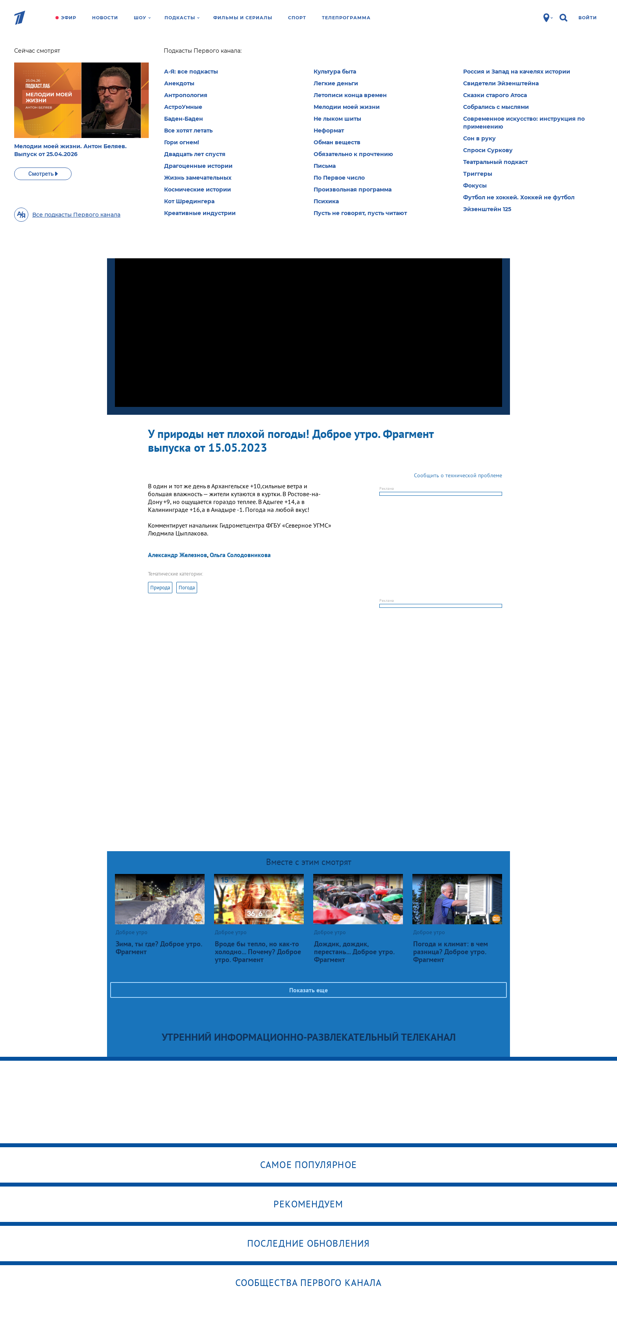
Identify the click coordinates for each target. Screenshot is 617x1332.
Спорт (297, 17)
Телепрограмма (346, 17)
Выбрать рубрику (324, 105)
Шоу (142, 17)
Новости (105, 17)
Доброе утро (155, 53)
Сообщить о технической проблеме (458, 475)
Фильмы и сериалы (242, 17)
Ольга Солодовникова (240, 555)
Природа (160, 587)
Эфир (68, 17)
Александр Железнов (177, 555)
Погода (187, 587)
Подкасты (182, 17)
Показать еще (308, 990)
